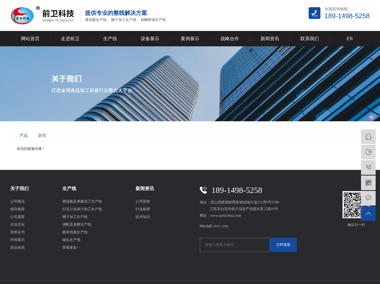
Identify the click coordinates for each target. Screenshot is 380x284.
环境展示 (17, 240)
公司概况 (17, 201)
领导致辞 (17, 209)
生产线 (110, 38)
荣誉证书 (17, 232)
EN (350, 38)
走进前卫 (70, 38)
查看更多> (70, 247)
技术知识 (143, 217)
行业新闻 (143, 209)
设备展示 (150, 38)
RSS (217, 226)
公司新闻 (143, 201)
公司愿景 (17, 217)
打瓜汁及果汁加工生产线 (82, 209)
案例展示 (190, 38)
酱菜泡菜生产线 (75, 232)
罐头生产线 (71, 240)
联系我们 (309, 38)
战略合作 (230, 38)
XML (225, 226)
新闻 (42, 135)
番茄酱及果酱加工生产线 (82, 201)
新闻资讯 (270, 38)
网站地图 (206, 226)
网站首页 (30, 38)
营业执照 (17, 247)
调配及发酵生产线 (76, 224)
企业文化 (17, 224)
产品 (24, 135)
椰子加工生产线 (75, 217)
